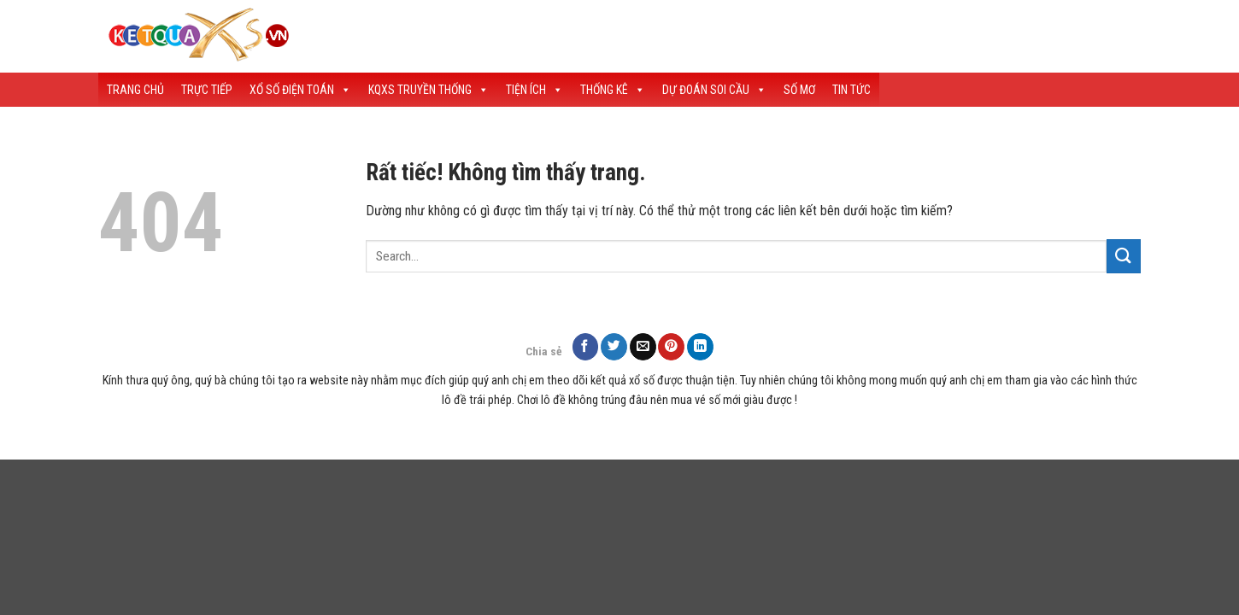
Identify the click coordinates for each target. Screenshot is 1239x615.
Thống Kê (612, 90)
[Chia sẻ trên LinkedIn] (700, 346)
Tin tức (851, 90)
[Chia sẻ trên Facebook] (586, 346)
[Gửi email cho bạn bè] (643, 346)
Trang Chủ (135, 90)
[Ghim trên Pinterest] (671, 346)
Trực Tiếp (206, 90)
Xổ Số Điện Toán (300, 90)
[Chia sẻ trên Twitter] (614, 346)
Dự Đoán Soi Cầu (714, 90)
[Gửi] (1124, 255)
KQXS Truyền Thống (428, 90)
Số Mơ (799, 90)
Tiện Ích (534, 90)
